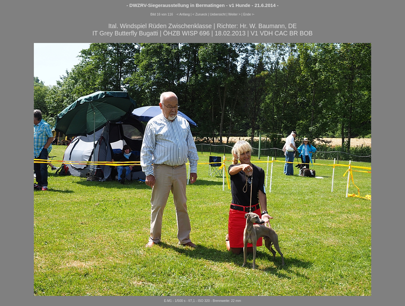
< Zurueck (199, 14)
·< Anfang (183, 14)
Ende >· (249, 14)
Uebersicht (218, 14)
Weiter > (234, 14)
